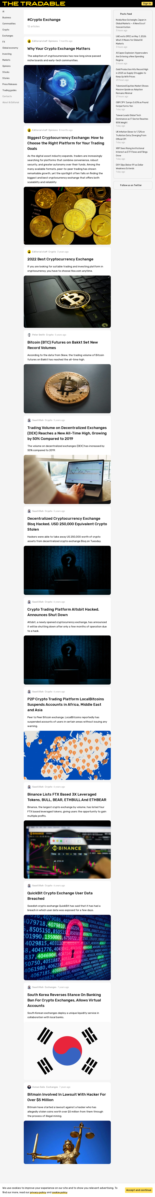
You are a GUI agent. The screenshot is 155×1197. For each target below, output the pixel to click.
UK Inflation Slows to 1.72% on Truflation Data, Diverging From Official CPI (131, 135)
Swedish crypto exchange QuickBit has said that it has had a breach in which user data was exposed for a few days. (64, 908)
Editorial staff (37, 41)
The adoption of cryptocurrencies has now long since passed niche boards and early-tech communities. (64, 58)
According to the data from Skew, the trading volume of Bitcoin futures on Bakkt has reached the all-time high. (65, 357)
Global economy (10, 48)
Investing (7, 54)
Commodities (9, 23)
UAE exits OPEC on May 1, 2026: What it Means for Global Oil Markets (131, 40)
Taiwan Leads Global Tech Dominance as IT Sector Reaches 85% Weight (132, 119)
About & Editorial (10, 102)
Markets (6, 60)
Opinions (6, 66)
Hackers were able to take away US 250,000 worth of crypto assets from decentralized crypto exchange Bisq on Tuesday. (64, 539)
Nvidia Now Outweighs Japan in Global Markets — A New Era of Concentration (131, 23)
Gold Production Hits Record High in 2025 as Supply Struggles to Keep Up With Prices (132, 73)
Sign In (147, 3)
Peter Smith (36, 335)
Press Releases (9, 84)
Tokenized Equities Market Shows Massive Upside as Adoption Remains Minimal (132, 90)
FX (3, 42)
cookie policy (59, 1192)
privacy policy (38, 1192)
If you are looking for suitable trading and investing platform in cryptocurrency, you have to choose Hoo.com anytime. (65, 268)
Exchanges (7, 36)
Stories (6, 78)
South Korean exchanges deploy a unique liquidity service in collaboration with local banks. (63, 1015)
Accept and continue (138, 1190)
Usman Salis (36, 1087)
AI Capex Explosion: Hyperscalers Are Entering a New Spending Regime (132, 57)
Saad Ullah (35, 420)
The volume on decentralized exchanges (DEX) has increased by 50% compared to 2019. (65, 448)
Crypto (5, 29)
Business (6, 17)
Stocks (5, 72)
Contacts (7, 96)
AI (3, 11)
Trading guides (9, 90)
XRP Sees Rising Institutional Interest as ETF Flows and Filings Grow (132, 152)
